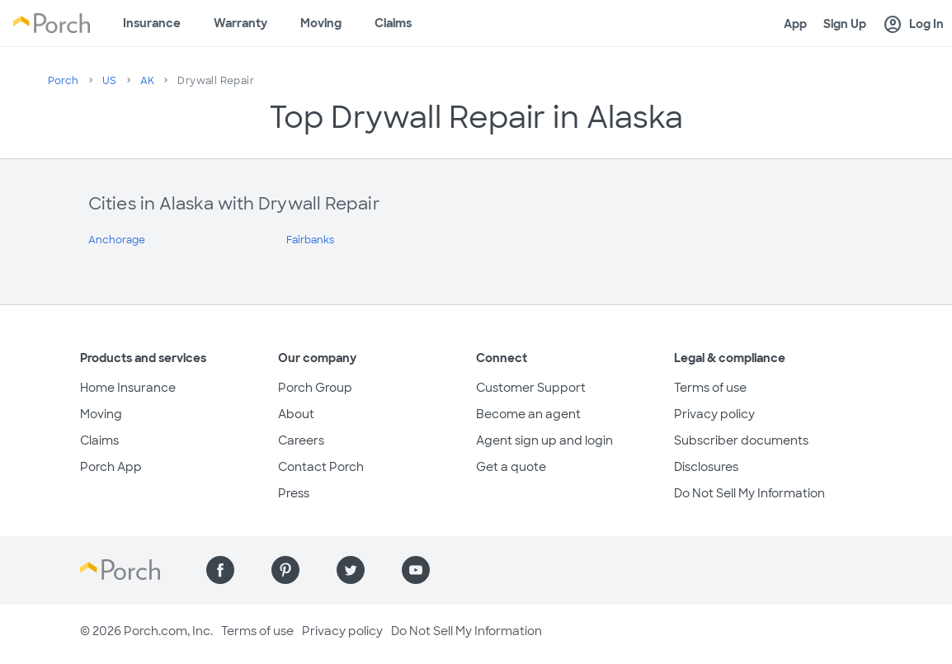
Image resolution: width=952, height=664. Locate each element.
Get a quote (511, 466)
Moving (321, 23)
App (795, 23)
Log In (913, 24)
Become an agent (528, 414)
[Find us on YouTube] (416, 570)
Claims (393, 23)
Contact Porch (321, 466)
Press (293, 493)
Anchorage (116, 240)
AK (147, 80)
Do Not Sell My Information (749, 493)
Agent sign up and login (544, 440)
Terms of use (710, 387)
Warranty (240, 23)
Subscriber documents (741, 440)
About (296, 414)
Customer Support (531, 387)
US (109, 80)
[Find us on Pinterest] (285, 570)
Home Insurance (128, 387)
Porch (63, 80)
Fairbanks (310, 240)
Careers (301, 440)
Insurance (152, 23)
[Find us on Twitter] (351, 570)
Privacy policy (714, 414)
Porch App (111, 466)
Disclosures (706, 466)
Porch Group (315, 387)
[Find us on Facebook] (220, 570)
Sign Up (844, 23)
